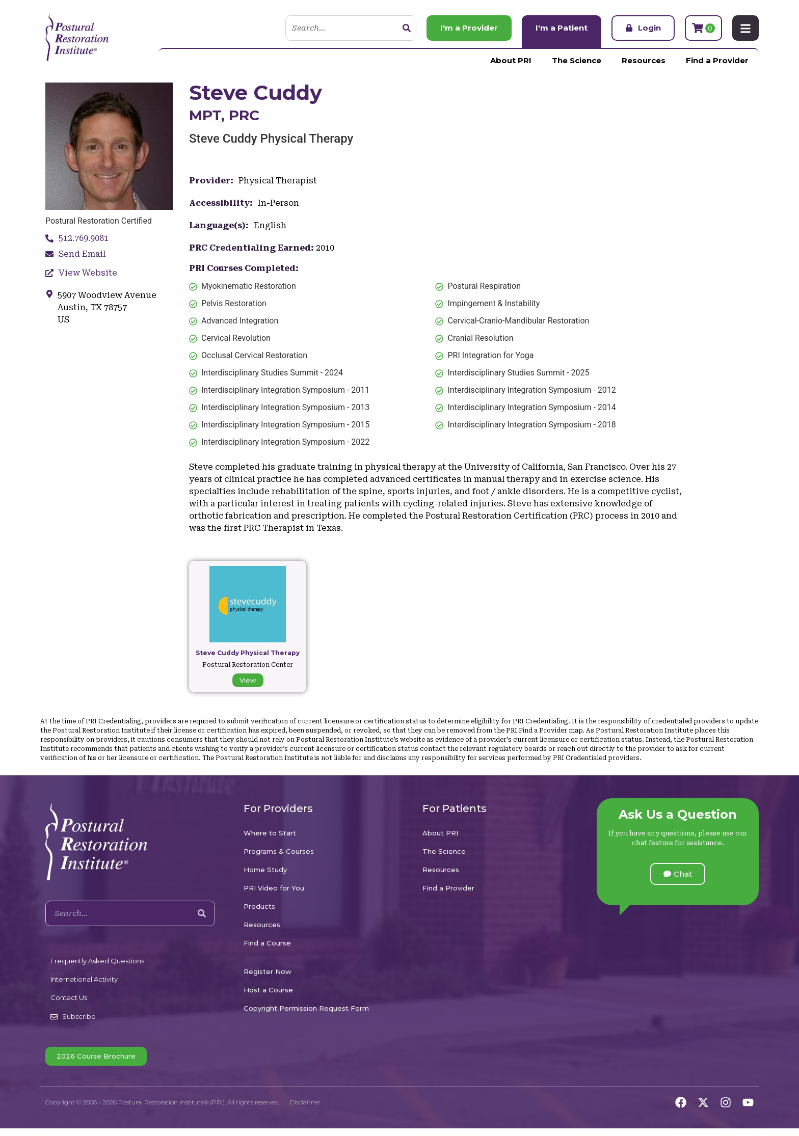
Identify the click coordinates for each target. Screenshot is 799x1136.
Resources (643, 60)
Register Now (267, 971)
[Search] (406, 28)
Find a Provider (717, 60)
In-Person (278, 203)
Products (259, 906)
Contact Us (68, 997)
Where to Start (270, 833)
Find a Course (267, 943)
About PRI (510, 60)
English (270, 225)
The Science (576, 60)
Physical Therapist (277, 180)
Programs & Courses (279, 851)
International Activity (84, 979)
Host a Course (268, 990)
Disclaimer (305, 1102)
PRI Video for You (274, 888)
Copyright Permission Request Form (306, 1008)
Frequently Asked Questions (97, 961)
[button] (677, 874)
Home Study (265, 869)
